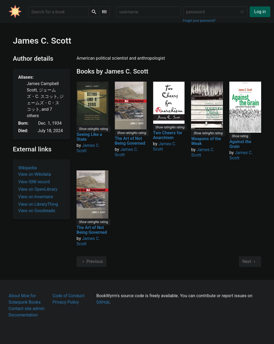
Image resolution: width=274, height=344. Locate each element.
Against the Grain (240, 144)
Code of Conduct (68, 295)
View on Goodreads (36, 210)
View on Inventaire (35, 196)
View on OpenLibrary (37, 189)
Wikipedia (27, 167)
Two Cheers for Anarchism (167, 135)
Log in (260, 11)
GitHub (102, 302)
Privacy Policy (65, 302)
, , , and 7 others (45, 99)
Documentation (23, 315)
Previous (91, 261)
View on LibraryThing (38, 204)
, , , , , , (45, 100)
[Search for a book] (58, 11)
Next (250, 261)
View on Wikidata (34, 174)
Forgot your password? (199, 20)
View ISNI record (34, 181)
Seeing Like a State (89, 137)
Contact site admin (26, 308)
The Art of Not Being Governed (130, 141)
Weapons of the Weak (206, 141)
